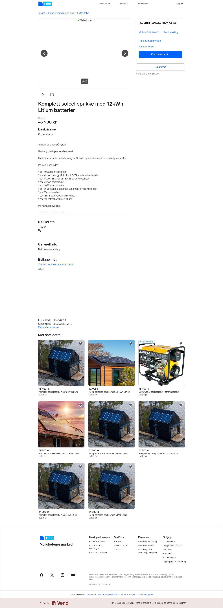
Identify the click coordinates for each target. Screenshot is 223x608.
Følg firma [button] (160, 67)
